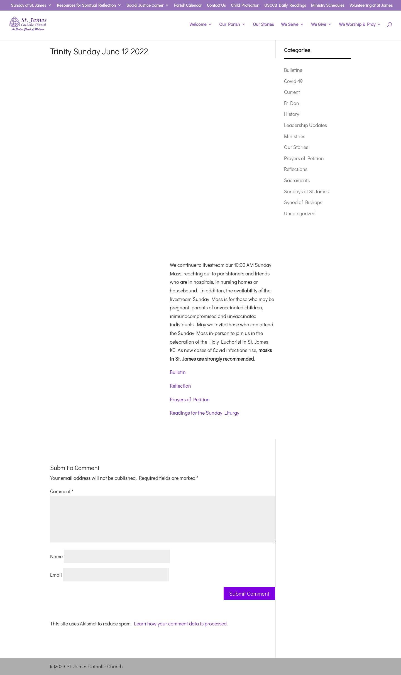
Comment (61, 491)
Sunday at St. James (28, 5)
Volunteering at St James (371, 5)
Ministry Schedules (327, 5)
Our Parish (229, 24)
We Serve (289, 24)
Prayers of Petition (190, 399)
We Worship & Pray (357, 24)
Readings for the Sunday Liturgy (204, 412)
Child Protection (245, 5)
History (291, 114)
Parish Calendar (188, 5)
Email (56, 574)
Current (292, 92)
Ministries (294, 136)
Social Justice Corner (144, 5)
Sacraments (297, 180)
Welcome (197, 24)
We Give (318, 24)
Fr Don (291, 103)
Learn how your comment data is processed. (181, 623)
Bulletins (293, 70)
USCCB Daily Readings (285, 5)
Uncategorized (300, 213)
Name (56, 556)
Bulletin (178, 372)
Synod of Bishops (303, 202)
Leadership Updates (305, 125)
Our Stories (263, 24)
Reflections (295, 169)
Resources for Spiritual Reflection (86, 5)
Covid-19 (293, 81)
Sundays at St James (306, 191)
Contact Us (216, 5)
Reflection (180, 385)
